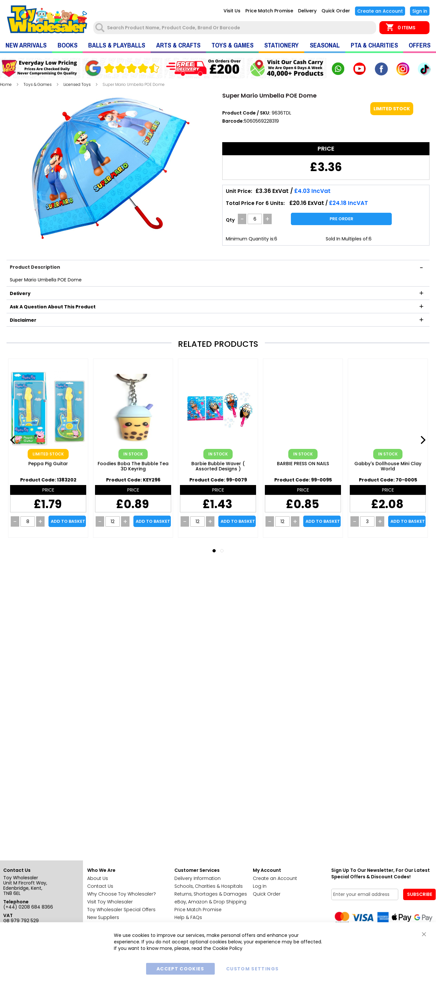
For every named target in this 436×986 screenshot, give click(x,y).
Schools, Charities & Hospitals (208, 886)
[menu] (218, 45)
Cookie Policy (227, 948)
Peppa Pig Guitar (48, 464)
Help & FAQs (188, 917)
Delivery (307, 10)
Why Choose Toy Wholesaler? (121, 894)
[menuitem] (26, 45)
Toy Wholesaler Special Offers (121, 909)
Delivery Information (197, 878)
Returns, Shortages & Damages (210, 894)
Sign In (419, 11)
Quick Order (335, 10)
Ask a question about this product (53, 307)
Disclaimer (23, 320)
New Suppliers (103, 917)
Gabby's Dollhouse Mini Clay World (387, 466)
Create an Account (380, 11)
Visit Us (232, 10)
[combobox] (235, 27)
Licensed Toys (77, 84)
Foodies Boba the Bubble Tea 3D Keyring (133, 466)
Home (6, 84)
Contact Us (100, 886)
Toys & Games (37, 84)
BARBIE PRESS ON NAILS (303, 464)
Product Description (35, 267)
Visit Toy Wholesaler (110, 901)
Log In (259, 886)
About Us (97, 878)
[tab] (218, 266)
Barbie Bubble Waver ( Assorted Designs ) (218, 466)
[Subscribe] (419, 894)
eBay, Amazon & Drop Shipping (210, 901)
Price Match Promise (269, 10)
